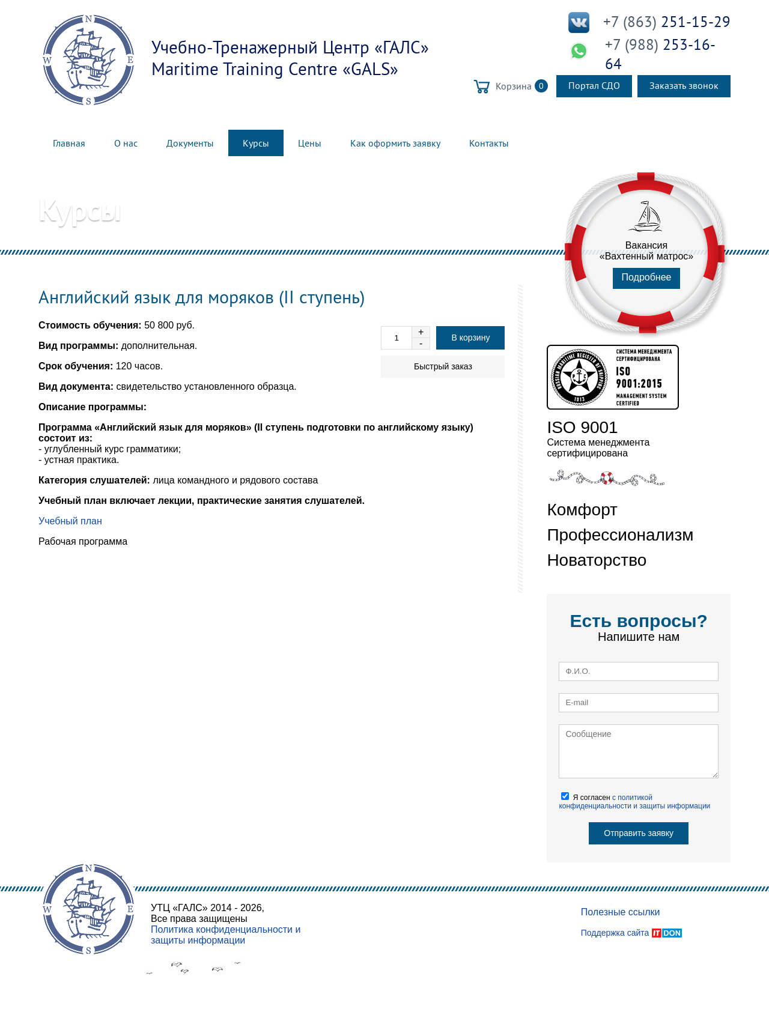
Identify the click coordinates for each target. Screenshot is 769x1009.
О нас (126, 143)
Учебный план (70, 521)
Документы (190, 143)
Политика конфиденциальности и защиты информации (225, 934)
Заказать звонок (684, 85)
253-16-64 (660, 54)
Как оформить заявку (395, 143)
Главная (69, 143)
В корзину (470, 337)
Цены (309, 143)
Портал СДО (594, 85)
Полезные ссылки (620, 912)
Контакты (489, 143)
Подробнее (647, 277)
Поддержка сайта (615, 933)
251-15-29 (667, 21)
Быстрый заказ (443, 366)
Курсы (256, 143)
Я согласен (634, 801)
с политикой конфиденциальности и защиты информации (634, 801)
